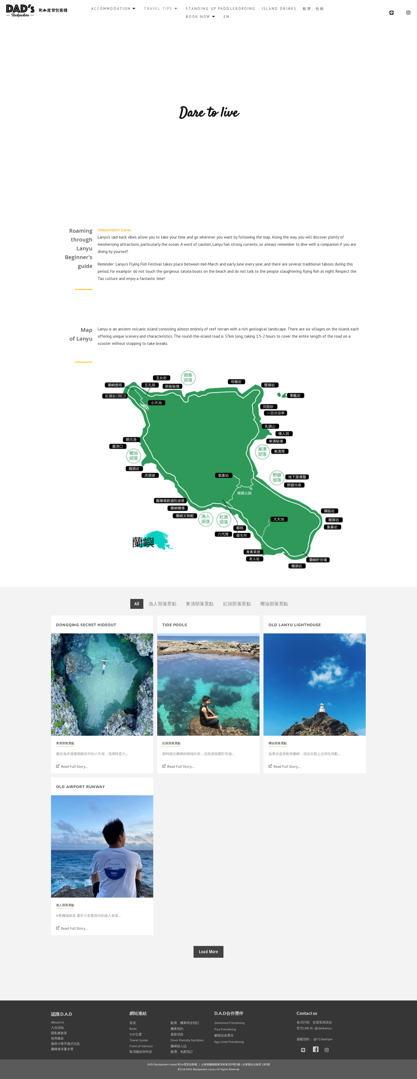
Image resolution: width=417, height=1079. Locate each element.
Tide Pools (174, 625)
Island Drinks (279, 8)
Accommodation (113, 8)
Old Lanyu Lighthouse (295, 625)
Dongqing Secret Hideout (86, 625)
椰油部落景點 (278, 743)
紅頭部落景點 (171, 743)
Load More (208, 951)
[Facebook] (317, 1050)
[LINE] (305, 1050)
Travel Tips (161, 8)
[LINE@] (392, 12)
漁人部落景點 (65, 905)
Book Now (200, 16)
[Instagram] (408, 12)
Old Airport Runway (80, 786)
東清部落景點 (65, 743)
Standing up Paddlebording (220, 8)
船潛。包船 (313, 8)
